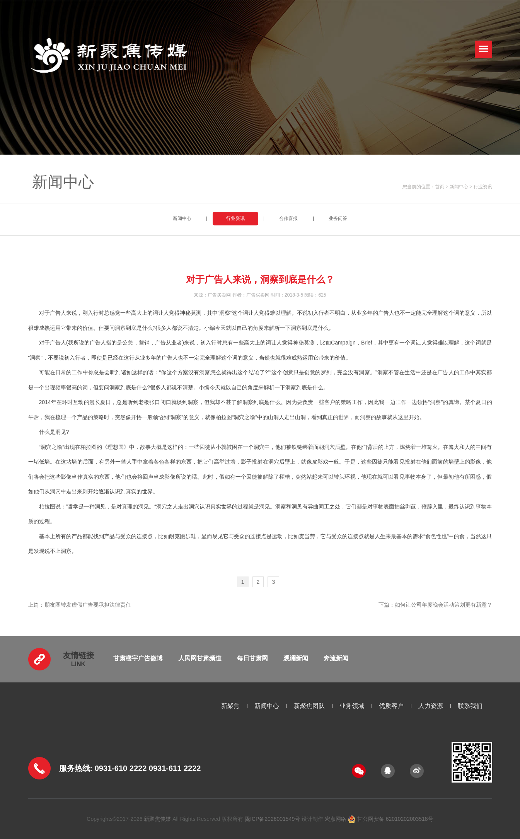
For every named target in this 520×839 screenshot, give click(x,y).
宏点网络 (335, 819)
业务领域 (351, 706)
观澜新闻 (295, 658)
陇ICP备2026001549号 (272, 819)
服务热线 (74, 768)
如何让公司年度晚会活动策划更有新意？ (443, 605)
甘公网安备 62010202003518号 (390, 819)
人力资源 (430, 706)
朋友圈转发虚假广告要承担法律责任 (87, 605)
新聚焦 (230, 706)
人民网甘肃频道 (200, 658)
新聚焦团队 (309, 706)
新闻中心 (459, 186)
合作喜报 (288, 218)
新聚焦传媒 (157, 819)
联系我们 (470, 706)
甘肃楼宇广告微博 (138, 658)
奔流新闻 (336, 658)
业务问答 (338, 218)
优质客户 (391, 706)
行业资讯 (483, 186)
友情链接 (78, 655)
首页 (439, 186)
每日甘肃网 (252, 658)
